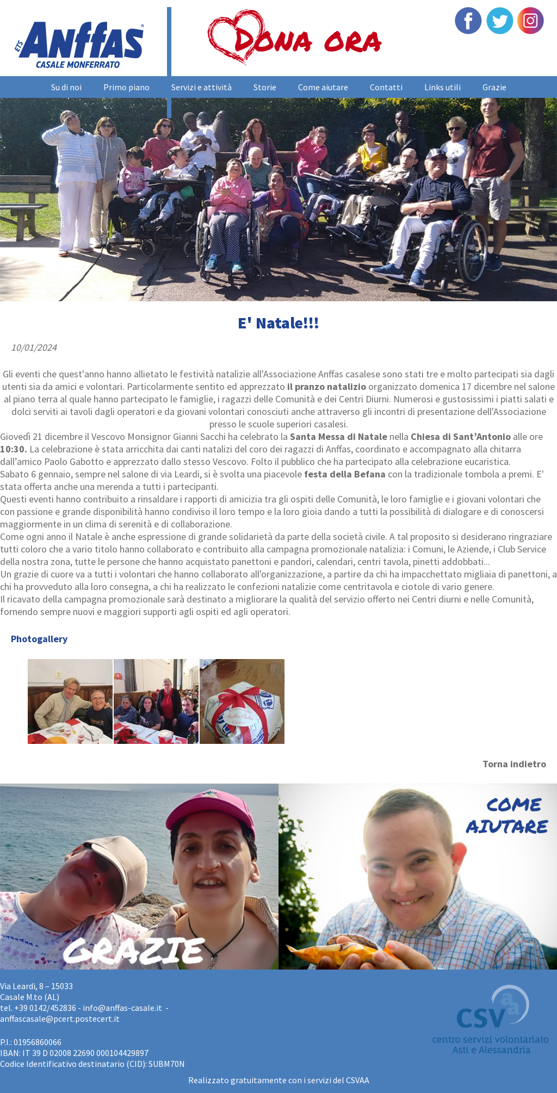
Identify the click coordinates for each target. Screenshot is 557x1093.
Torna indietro (514, 763)
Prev (14, 190)
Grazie (494, 87)
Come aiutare (323, 87)
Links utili (442, 87)
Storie (264, 87)
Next (543, 190)
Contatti (386, 87)
